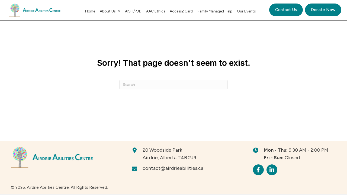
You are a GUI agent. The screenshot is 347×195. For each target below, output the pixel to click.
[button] (258, 169)
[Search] (173, 84)
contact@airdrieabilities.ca (173, 168)
